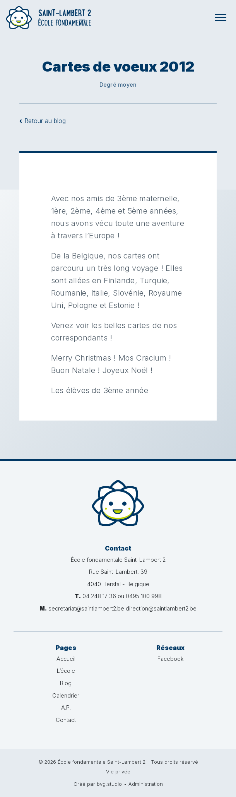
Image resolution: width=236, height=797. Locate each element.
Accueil (65, 658)
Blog (66, 683)
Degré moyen (118, 84)
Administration (145, 784)
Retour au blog (42, 121)
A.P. (66, 707)
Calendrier (65, 695)
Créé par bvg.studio (98, 784)
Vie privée (118, 772)
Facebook (170, 658)
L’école (66, 670)
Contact (66, 720)
